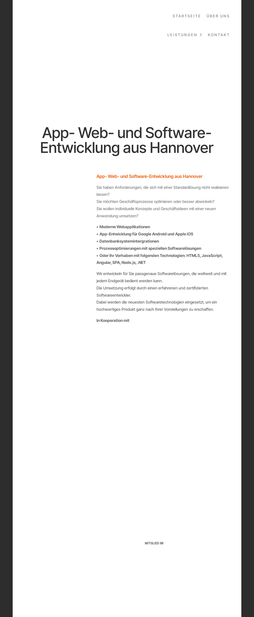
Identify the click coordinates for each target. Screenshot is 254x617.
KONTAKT (219, 34)
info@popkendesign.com (208, 567)
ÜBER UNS (218, 16)
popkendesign (191, 600)
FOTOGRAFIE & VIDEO (46, 558)
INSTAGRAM (100, 563)
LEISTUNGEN (182, 34)
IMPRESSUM (100, 534)
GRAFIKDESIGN (45, 540)
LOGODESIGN (45, 546)
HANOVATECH (154, 528)
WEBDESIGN (45, 552)
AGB (100, 540)
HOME (45, 528)
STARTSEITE (187, 16)
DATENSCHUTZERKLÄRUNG (100, 528)
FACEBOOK (99, 557)
